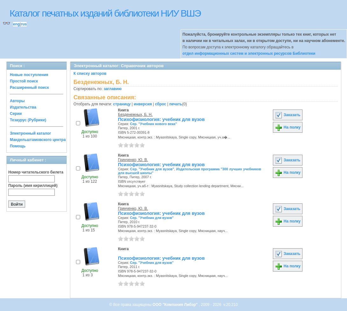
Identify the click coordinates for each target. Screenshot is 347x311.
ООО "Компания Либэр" (176, 304)
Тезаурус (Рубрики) (28, 120)
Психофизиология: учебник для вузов (161, 119)
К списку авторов (90, 73)
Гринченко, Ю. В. (133, 160)
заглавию (112, 89)
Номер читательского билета (35, 172)
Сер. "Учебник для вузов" (152, 169)
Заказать (287, 115)
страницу (122, 104)
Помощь (17, 146)
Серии (16, 113)
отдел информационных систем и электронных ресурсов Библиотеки (249, 53)
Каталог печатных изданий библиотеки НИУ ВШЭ (105, 13)
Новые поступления (29, 75)
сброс (160, 104)
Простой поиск (24, 81)
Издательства (23, 107)
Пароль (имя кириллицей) (33, 185)
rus (24, 24)
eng (16, 24)
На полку (288, 127)
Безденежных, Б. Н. (135, 114)
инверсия (143, 104)
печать (175, 104)
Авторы (17, 101)
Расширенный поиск (29, 87)
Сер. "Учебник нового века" (153, 124)
